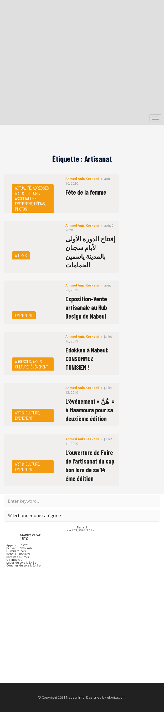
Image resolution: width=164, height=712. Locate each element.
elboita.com (116, 697)
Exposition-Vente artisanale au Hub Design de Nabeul (86, 307)
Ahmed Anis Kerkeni (82, 178)
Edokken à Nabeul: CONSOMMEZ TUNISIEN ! (87, 358)
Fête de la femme (85, 192)
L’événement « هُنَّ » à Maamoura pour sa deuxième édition (90, 409)
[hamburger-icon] (155, 118)
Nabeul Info (75, 697)
